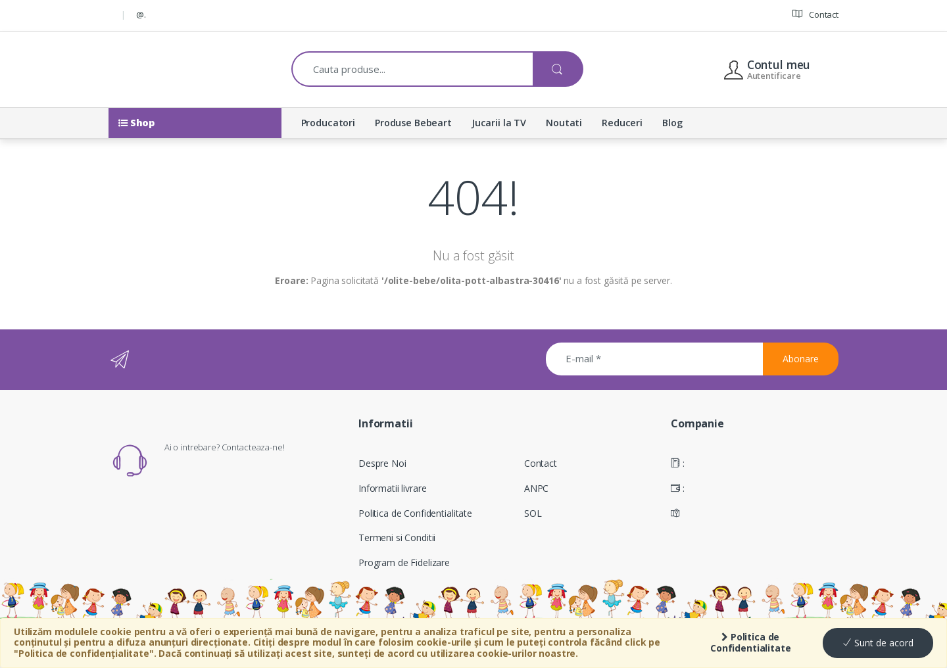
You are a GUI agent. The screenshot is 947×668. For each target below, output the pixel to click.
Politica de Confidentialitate (750, 642)
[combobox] (412, 69)
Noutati (564, 122)
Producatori (328, 122)
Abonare (801, 358)
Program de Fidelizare (404, 562)
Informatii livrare (392, 488)
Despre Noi (382, 463)
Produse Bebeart (413, 122)
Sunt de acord (877, 642)
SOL (533, 513)
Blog (672, 122)
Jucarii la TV (499, 122)
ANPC (536, 488)
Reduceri (622, 122)
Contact (815, 14)
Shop (136, 122)
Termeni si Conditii (396, 537)
